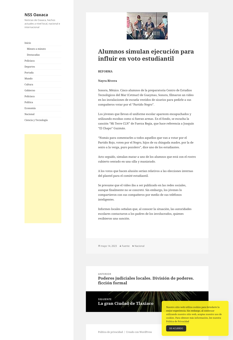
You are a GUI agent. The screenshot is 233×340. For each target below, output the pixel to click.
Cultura (29, 84)
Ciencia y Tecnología (36, 120)
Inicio (28, 43)
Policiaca (30, 60)
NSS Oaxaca (36, 14)
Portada (29, 72)
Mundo (29, 78)
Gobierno (30, 90)
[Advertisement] (43, 178)
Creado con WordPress (139, 332)
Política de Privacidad (177, 322)
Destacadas (33, 54)
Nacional (29, 114)
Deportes (30, 66)
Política (29, 102)
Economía (30, 108)
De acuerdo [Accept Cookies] (176, 329)
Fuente (126, 246)
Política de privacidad (110, 332)
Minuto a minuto (36, 48)
